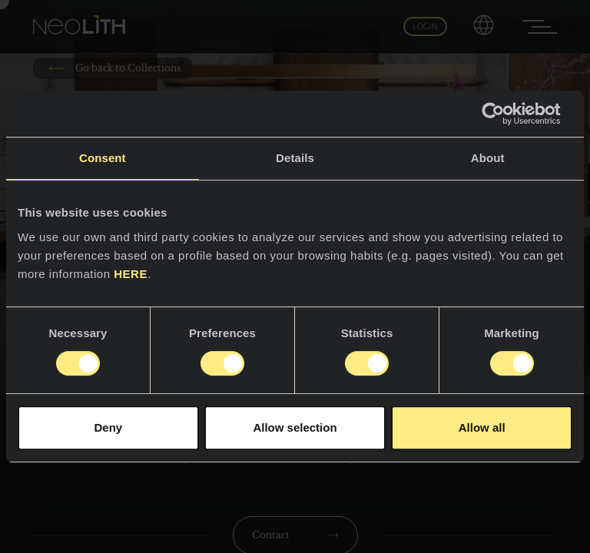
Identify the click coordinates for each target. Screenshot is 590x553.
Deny (108, 427)
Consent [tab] (102, 157)
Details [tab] (295, 157)
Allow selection (294, 427)
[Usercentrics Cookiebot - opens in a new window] (505, 113)
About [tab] (488, 157)
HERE (131, 273)
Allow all (482, 427)
